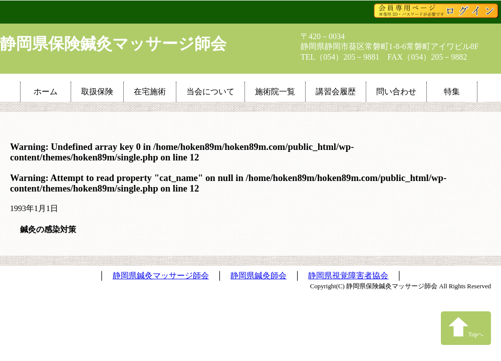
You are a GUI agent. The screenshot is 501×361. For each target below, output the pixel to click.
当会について (210, 91)
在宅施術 (150, 91)
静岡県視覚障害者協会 (348, 275)
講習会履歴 (336, 91)
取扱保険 (97, 91)
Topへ (466, 327)
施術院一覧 (275, 91)
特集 (452, 91)
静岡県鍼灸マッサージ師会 (161, 275)
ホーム (46, 91)
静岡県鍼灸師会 (258, 275)
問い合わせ (396, 91)
